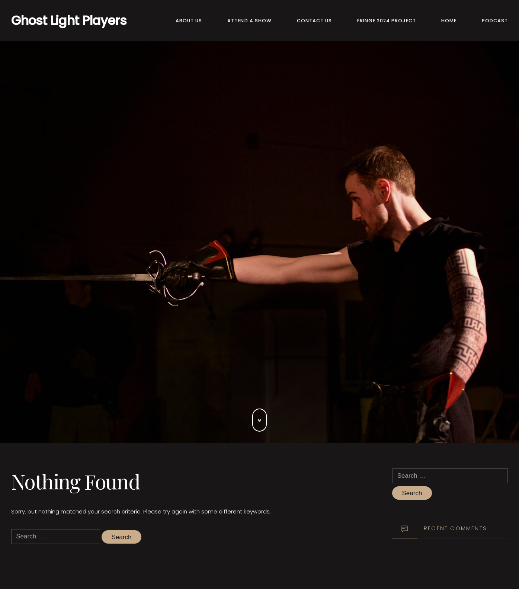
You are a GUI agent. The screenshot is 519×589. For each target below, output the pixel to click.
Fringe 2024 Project (386, 20)
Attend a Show (249, 20)
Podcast (495, 20)
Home (448, 20)
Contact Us (314, 20)
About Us (189, 20)
